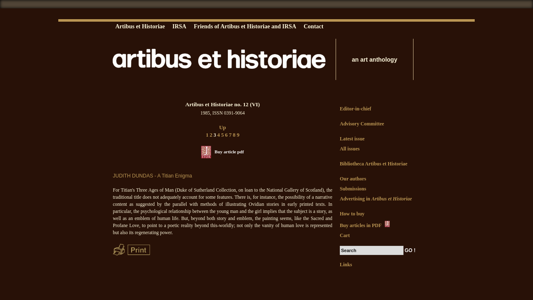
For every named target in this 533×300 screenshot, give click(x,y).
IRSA (179, 26)
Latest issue (352, 139)
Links (346, 265)
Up (222, 127)
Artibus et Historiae (140, 26)
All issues (350, 149)
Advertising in (376, 199)
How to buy (352, 214)
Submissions (353, 189)
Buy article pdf (229, 151)
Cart (345, 235)
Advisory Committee (362, 124)
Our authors (353, 179)
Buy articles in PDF (365, 224)
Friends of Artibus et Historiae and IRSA (245, 26)
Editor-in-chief (355, 109)
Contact (313, 26)
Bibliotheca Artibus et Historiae (373, 164)
